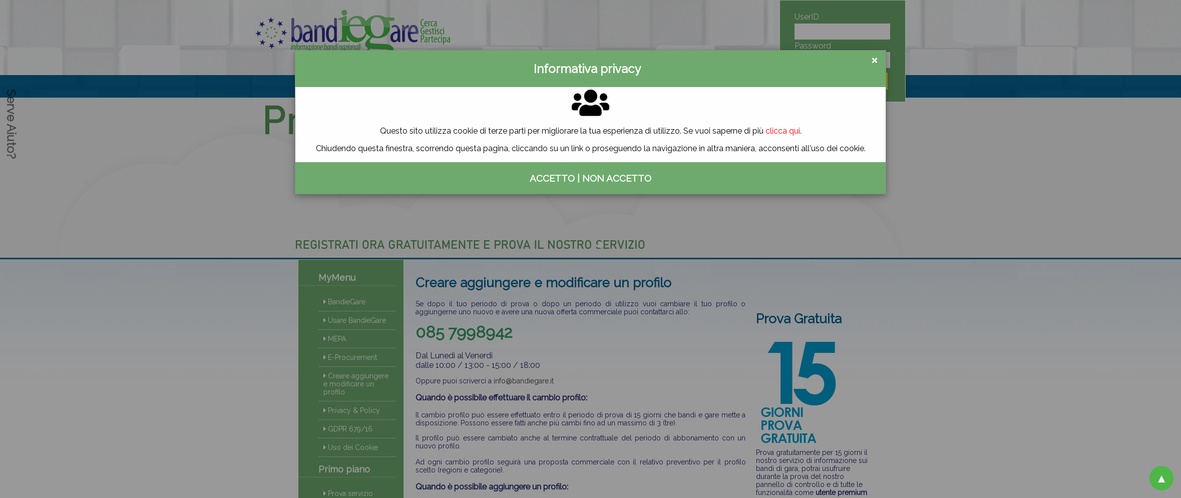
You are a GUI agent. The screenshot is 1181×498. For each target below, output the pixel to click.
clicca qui (782, 131)
